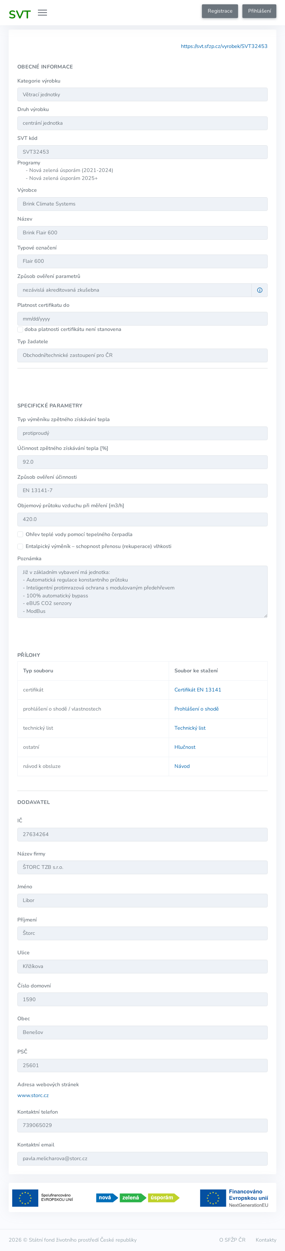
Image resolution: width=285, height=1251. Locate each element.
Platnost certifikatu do (43, 305)
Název (24, 218)
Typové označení (37, 247)
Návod (182, 766)
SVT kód (27, 138)
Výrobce (27, 190)
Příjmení (27, 919)
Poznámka (29, 558)
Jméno (24, 886)
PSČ (22, 1051)
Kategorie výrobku (38, 80)
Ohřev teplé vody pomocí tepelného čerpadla (79, 534)
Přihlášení (259, 10)
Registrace (220, 10)
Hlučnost (184, 747)
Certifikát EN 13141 (197, 689)
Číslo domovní (34, 985)
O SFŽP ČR (232, 1239)
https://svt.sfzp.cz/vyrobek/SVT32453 (224, 46)
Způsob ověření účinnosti (47, 477)
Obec (23, 1018)
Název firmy (31, 853)
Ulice (23, 952)
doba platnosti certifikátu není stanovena (73, 329)
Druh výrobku (33, 109)
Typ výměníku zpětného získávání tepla (63, 419)
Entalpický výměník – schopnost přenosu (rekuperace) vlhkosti (99, 546)
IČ (19, 820)
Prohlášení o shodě (196, 708)
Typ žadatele (32, 341)
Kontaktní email (35, 1144)
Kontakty (266, 1239)
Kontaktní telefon (37, 1111)
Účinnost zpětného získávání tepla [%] (62, 448)
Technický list (190, 727)
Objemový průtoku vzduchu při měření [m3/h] (70, 505)
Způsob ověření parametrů (48, 276)
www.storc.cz (33, 1095)
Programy (28, 162)
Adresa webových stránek (48, 1084)
